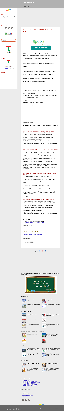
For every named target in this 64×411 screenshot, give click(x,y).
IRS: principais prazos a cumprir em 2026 (30, 385)
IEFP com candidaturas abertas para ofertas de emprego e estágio (52, 369)
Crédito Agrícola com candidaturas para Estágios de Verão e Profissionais (53, 349)
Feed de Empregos (29, 2)
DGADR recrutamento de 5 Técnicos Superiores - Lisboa (52, 325)
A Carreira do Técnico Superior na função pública (32, 234)
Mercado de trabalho (26, 380)
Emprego (31, 242)
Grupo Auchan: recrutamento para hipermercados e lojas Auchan (32, 334)
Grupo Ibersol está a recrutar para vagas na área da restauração (32, 339)
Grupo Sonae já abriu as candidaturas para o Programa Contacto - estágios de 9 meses (33, 305)
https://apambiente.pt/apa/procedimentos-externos (34, 222)
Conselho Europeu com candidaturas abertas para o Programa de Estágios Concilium (52, 300)
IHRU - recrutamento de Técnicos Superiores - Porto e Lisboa (52, 319)
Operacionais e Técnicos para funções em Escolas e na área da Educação (33, 319)
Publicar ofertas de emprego (27, 395)
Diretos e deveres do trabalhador (28, 383)
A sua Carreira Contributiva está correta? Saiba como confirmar (32, 369)
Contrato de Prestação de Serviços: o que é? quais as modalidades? (33, 364)
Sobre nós (24, 392)
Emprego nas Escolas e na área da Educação (31, 382)
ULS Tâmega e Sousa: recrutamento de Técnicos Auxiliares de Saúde (33, 314)
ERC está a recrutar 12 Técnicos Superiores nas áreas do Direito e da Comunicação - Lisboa (52, 314)
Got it (56, 408)
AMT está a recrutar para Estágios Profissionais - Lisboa (32, 354)
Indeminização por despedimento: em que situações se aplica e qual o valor (52, 364)
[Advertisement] (40, 18)
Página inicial (24, 396)
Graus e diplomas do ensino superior (29, 384)
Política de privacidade (26, 393)
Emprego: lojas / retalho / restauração (29, 381)
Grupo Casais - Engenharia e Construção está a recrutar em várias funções (33, 300)
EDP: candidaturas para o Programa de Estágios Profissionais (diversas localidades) (53, 305)
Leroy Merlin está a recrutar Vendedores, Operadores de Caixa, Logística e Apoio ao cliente (52, 334)
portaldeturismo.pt (6, 68)
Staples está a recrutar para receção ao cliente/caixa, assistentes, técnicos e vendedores (53, 340)
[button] (57, 29)
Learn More (51, 408)
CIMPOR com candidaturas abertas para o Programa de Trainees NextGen (33, 349)
